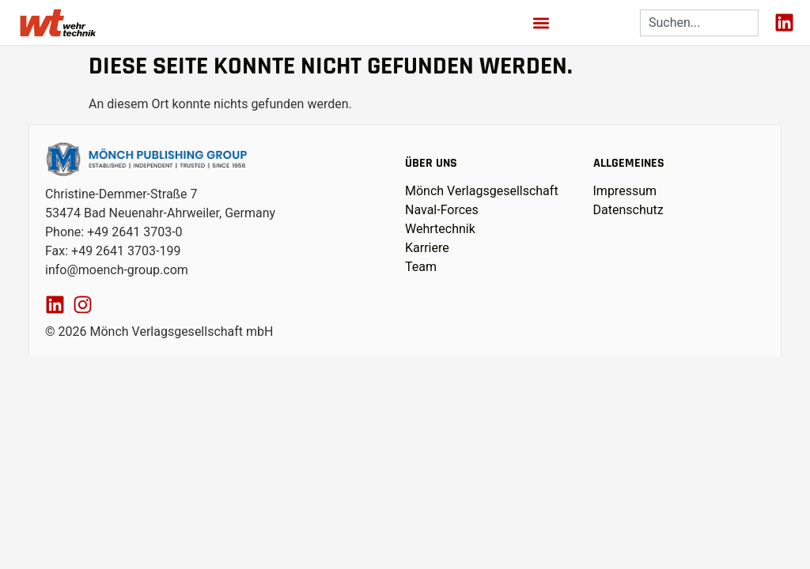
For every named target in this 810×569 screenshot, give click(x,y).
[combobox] (699, 22)
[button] (541, 22)
